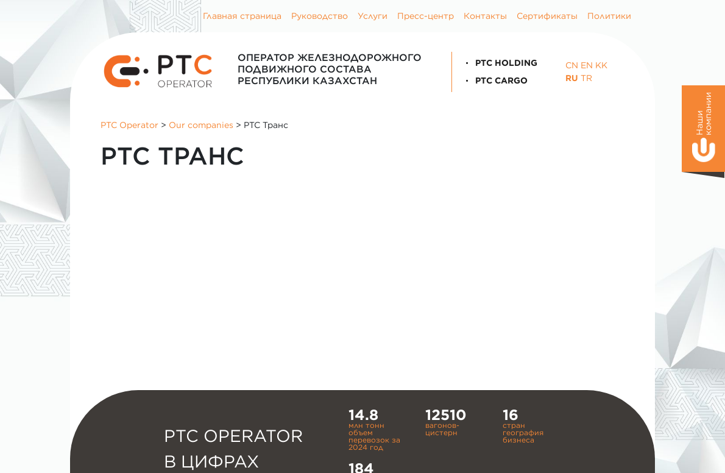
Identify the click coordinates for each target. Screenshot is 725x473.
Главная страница (242, 15)
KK (601, 65)
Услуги (372, 15)
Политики (609, 15)
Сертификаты (547, 15)
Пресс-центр (425, 15)
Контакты (485, 15)
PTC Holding (499, 62)
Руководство (319, 15)
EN (587, 65)
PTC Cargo (494, 80)
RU (571, 78)
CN (571, 65)
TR (586, 78)
